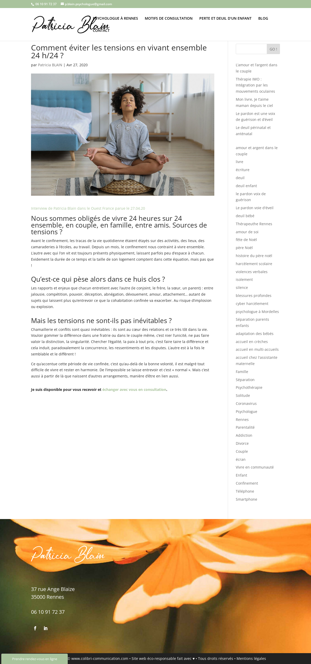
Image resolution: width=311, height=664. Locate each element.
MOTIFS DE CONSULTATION (169, 19)
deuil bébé (245, 215)
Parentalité (245, 427)
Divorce (242, 443)
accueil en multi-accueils (257, 349)
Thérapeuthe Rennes (254, 223)
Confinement (247, 483)
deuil (240, 177)
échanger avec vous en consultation (134, 389)
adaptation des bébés (255, 333)
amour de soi (247, 231)
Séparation (245, 379)
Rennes (242, 419)
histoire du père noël (254, 255)
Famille (242, 371)
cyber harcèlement (252, 303)
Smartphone (246, 499)
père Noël (244, 247)
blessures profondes (253, 295)
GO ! (273, 49)
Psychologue (246, 411)
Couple (242, 451)
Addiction (244, 435)
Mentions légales (251, 658)
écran (241, 459)
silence (242, 287)
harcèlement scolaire (254, 263)
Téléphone (245, 491)
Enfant (241, 475)
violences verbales (252, 271)
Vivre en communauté (255, 467)
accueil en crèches (252, 341)
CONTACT (101, 31)
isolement (244, 279)
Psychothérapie (249, 387)
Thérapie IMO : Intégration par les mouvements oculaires (255, 85)
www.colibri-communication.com (99, 658)
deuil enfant (246, 185)
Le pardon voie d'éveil (255, 207)
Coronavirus (246, 403)
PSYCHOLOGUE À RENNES (115, 19)
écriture (242, 169)
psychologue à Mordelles (257, 311)
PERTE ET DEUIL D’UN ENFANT (225, 19)
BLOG (263, 19)
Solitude (243, 395)
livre (239, 161)
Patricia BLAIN (50, 64)
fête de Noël (246, 239)
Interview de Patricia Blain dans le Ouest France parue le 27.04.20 (88, 208)
